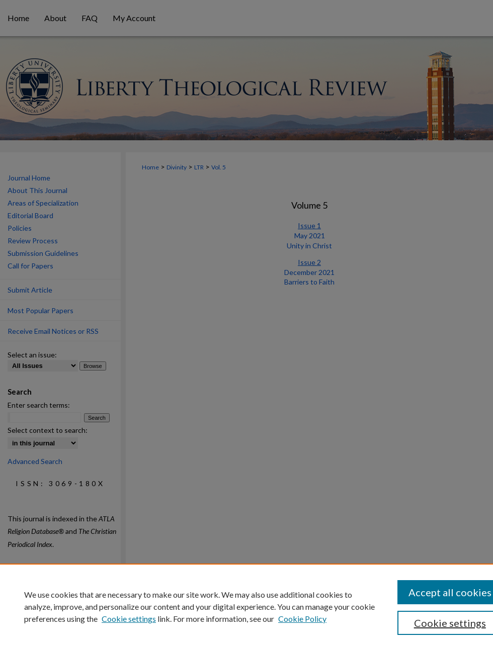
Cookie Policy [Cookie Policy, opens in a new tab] (302, 618)
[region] (246, 606)
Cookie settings (129, 618)
